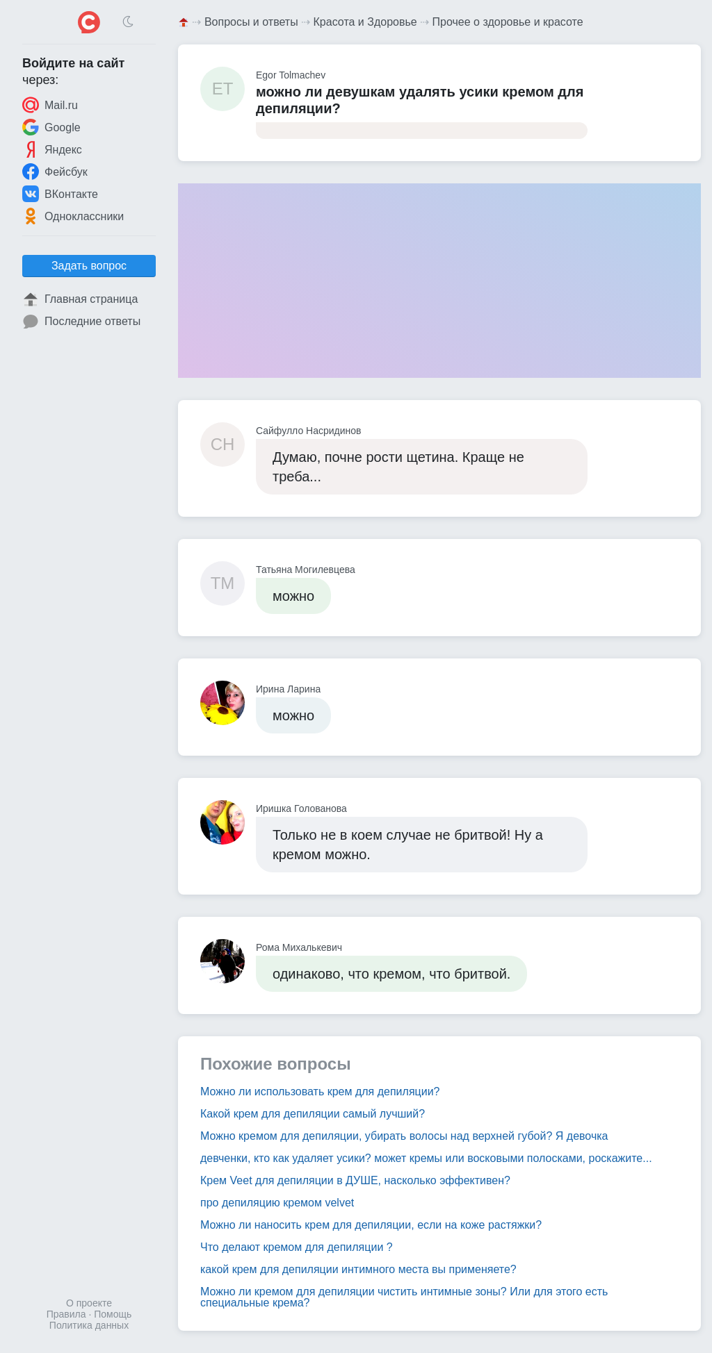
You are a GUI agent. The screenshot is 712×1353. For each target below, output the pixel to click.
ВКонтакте (60, 193)
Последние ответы (81, 321)
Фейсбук (55, 171)
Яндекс (52, 149)
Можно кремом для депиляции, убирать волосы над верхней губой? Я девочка (404, 1136)
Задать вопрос (89, 266)
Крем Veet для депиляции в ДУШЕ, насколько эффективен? (355, 1180)
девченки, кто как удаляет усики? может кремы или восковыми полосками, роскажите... (426, 1158)
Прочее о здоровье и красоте (507, 22)
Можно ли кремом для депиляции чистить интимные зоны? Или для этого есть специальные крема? (404, 1297)
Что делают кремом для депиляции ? (296, 1247)
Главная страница (80, 299)
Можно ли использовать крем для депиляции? (319, 1091)
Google (51, 127)
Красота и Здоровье (365, 22)
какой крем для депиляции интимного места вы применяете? (358, 1269)
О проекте (89, 1303)
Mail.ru (50, 105)
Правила (66, 1314)
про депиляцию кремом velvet (277, 1203)
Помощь (112, 1314)
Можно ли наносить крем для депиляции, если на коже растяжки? (371, 1225)
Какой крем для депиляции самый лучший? (312, 1114)
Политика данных (89, 1325)
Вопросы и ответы (251, 22)
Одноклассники (73, 216)
